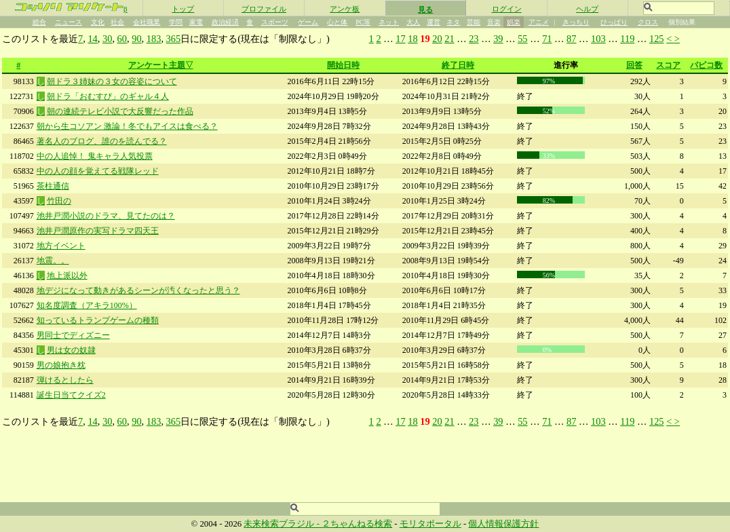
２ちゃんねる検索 (357, 524)
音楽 (494, 22)
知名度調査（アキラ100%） (87, 305)
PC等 (363, 22)
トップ (183, 9)
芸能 (473, 22)
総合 (39, 22)
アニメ (539, 22)
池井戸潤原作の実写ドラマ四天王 (98, 230)
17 (400, 38)
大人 (413, 22)
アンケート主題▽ (160, 65)
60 (122, 38)
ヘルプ (587, 9)
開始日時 (343, 65)
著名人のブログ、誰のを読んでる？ (102, 141)
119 (627, 38)
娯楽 (513, 22)
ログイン (507, 9)
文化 (97, 22)
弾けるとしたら (65, 380)
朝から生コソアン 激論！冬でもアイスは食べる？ (127, 126)
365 (173, 38)
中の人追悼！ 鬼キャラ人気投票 (95, 156)
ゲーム (308, 22)
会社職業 (146, 22)
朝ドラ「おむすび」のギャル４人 (108, 96)
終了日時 (458, 65)
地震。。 (53, 260)
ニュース (68, 22)
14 (92, 38)
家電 (196, 22)
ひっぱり (614, 22)
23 (473, 38)
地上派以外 (67, 275)
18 (412, 38)
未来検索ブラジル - (283, 524)
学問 (175, 22)
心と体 (337, 22)
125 (656, 38)
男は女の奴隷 (71, 350)
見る (425, 9)
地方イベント (61, 245)
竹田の (59, 201)
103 (598, 38)
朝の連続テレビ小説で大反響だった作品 (120, 111)
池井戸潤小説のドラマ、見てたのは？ (106, 216)
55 (522, 38)
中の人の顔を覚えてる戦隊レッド (98, 171)
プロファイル (264, 9)
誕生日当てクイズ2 (71, 395)
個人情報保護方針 (503, 524)
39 (498, 38)
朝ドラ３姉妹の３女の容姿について (112, 81)
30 (107, 38)
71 (547, 38)
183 (154, 38)
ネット (389, 22)
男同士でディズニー (73, 335)
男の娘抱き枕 (61, 365)
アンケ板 (345, 9)
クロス (648, 22)
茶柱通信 (53, 186)
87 (571, 38)
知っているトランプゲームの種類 (98, 320)
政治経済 (225, 22)
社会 (117, 22)
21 (449, 38)
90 (136, 38)
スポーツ (274, 22)
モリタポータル (430, 524)
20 (437, 38)
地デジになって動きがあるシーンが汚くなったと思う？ (138, 290)
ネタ (453, 22)
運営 (433, 22)
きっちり (576, 22)
